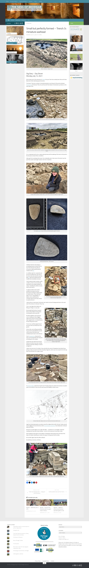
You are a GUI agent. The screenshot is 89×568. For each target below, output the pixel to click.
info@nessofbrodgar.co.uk (63, 539)
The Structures (16, 543)
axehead (39, 231)
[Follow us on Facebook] (16, 23)
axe (45, 194)
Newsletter (18, 20)
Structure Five (29, 85)
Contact (40, 1)
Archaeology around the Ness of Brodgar (21, 550)
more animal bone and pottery (50, 426)
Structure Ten (32, 336)
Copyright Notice (45, 561)
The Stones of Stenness (17, 537)
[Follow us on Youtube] (22, 23)
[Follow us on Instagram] (18, 23)
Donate (30, 1)
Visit (28, 20)
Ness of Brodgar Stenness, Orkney (62, 537)
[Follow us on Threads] (20, 23)
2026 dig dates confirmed (18, 553)
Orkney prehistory (23, 1)
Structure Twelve (30, 386)
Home (7, 1)
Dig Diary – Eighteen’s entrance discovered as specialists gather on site (59, 509)
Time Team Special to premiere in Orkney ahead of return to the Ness (21, 534)
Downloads (24, 20)
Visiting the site (16, 530)
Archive (12, 20)
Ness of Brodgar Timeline (18, 540)
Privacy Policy (37, 561)
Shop (35, 1)
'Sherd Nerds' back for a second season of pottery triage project (21, 527)
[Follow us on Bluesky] (15, 23)
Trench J (44, 79)
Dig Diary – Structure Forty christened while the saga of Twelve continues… (46, 509)
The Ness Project (13, 1)
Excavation (29, 23)
